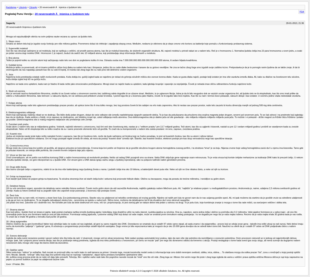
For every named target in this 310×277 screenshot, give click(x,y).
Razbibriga (11, 7)
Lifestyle (23, 7)
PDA (302, 11)
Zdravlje (33, 7)
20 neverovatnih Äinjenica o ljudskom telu (62, 13)
